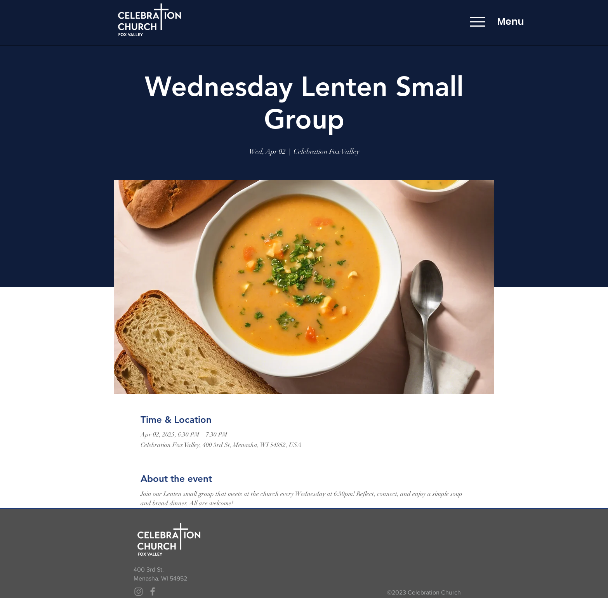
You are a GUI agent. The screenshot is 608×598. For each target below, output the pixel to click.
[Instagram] (138, 591)
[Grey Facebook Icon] (152, 591)
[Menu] (477, 21)
